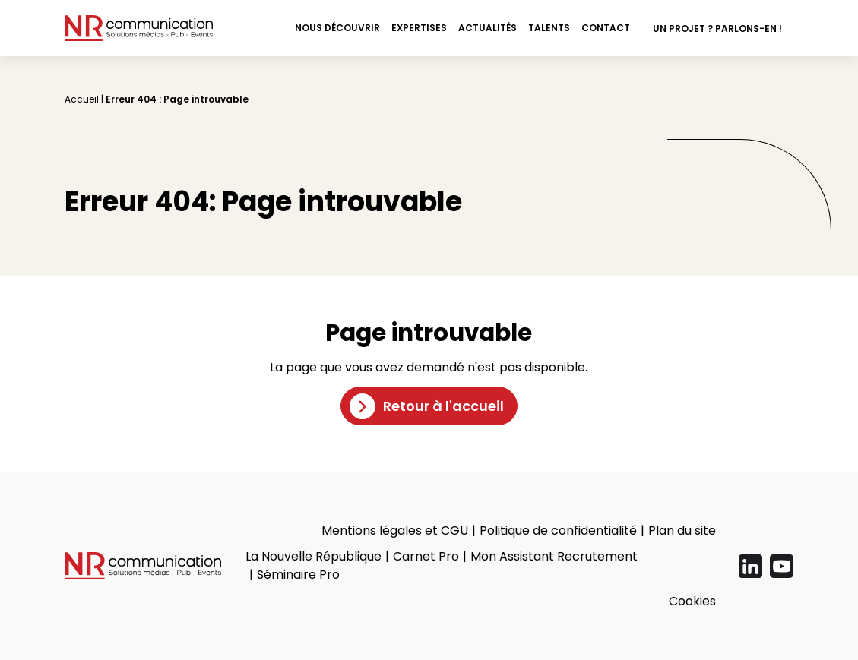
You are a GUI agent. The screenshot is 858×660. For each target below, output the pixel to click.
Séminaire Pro (298, 574)
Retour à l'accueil (443, 405)
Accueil (82, 99)
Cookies (692, 601)
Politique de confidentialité (558, 530)
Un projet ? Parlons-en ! (717, 28)
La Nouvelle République (313, 556)
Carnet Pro (426, 556)
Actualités (487, 27)
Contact (605, 27)
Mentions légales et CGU (394, 530)
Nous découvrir (337, 27)
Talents (549, 27)
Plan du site (682, 530)
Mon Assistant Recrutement (554, 556)
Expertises (419, 27)
